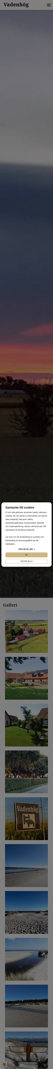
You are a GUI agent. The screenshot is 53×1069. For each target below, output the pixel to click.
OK (26, 555)
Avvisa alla (26, 561)
